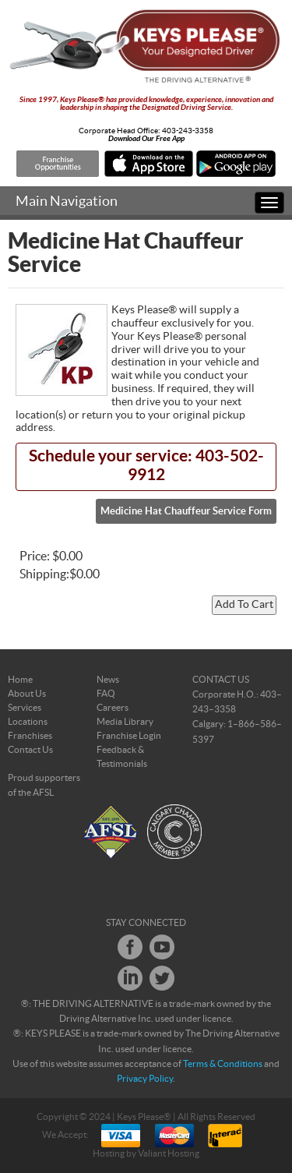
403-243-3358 (187, 131)
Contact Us (30, 749)
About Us (27, 693)
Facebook (130, 947)
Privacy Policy (145, 1078)
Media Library (125, 721)
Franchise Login (129, 735)
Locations (27, 721)
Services (24, 707)
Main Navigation (67, 201)
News (108, 679)
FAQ (106, 693)
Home (20, 679)
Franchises (30, 735)
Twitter (162, 978)
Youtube (162, 947)
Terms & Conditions (222, 1064)
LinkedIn (130, 978)
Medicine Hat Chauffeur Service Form (186, 511)
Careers (112, 707)
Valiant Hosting (168, 1153)
